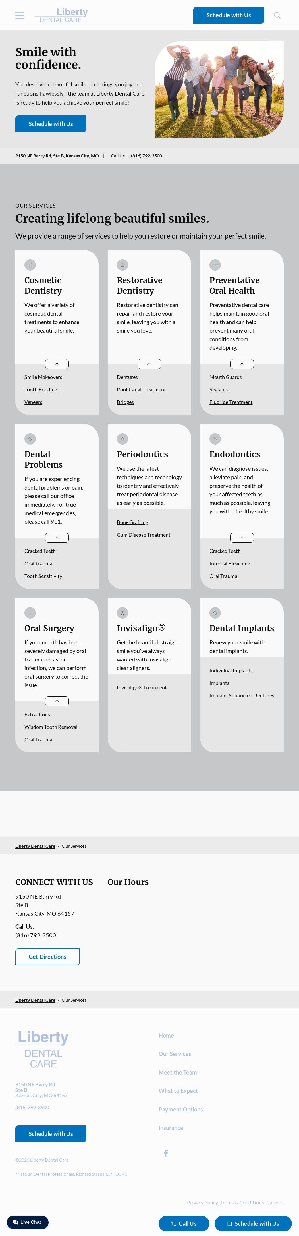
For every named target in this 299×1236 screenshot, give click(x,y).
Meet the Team (178, 1072)
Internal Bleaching (229, 563)
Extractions (37, 714)
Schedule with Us (229, 15)
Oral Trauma (38, 563)
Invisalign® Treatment (142, 687)
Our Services (175, 1053)
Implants (219, 683)
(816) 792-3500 (146, 155)
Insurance (171, 1127)
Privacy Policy (202, 1202)
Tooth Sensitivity (43, 576)
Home (166, 1035)
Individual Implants (231, 670)
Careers (275, 1202)
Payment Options (181, 1109)
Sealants (219, 389)
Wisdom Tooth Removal (51, 727)
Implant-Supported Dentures (241, 695)
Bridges (125, 402)
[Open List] (57, 364)
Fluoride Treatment (231, 402)
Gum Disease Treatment (144, 535)
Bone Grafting (132, 522)
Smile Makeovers (43, 377)
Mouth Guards (225, 377)
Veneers (33, 402)
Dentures (127, 377)
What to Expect (178, 1090)
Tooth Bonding (40, 389)
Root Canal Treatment (141, 389)
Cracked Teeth (40, 551)
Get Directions (48, 956)
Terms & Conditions (242, 1202)
